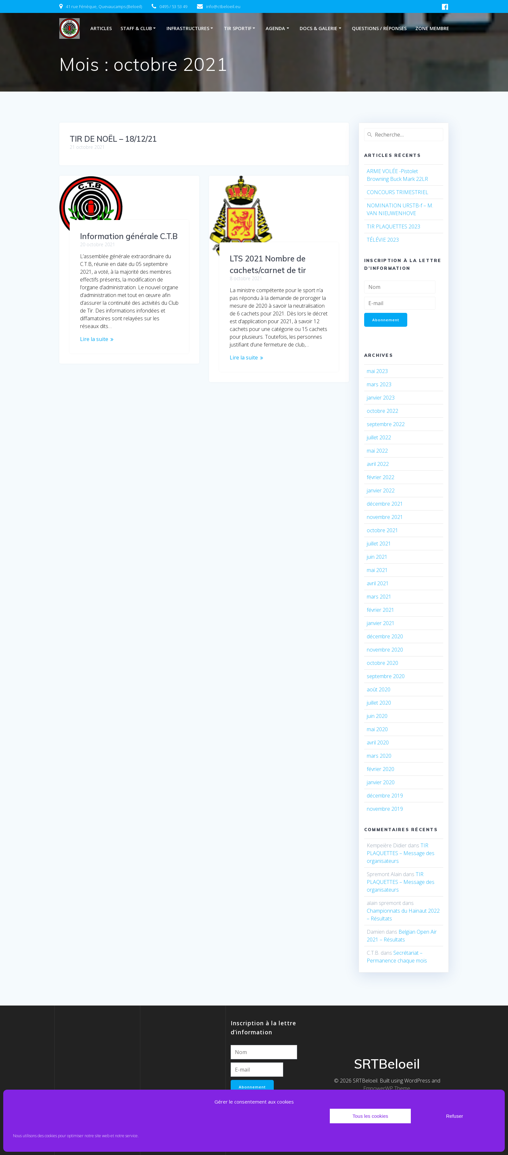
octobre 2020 (382, 663)
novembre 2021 (385, 517)
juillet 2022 (379, 438)
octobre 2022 (382, 411)
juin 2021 (377, 557)
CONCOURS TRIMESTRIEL (397, 192)
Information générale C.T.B (129, 236)
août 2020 (378, 690)
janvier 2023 (381, 398)
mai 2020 (377, 729)
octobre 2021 (382, 530)
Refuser (454, 1116)
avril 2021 (378, 584)
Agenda (275, 28)
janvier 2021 (381, 623)
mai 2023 (377, 371)
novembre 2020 (385, 650)
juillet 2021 (379, 544)
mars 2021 (379, 597)
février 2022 (380, 477)
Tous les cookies (370, 1116)
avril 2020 (378, 743)
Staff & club (136, 28)
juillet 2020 (379, 703)
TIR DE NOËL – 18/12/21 (113, 139)
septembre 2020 (386, 676)
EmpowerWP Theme (386, 1087)
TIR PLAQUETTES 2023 (393, 226)
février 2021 (380, 610)
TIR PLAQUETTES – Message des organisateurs (400, 853)
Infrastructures (188, 28)
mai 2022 (377, 451)
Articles (101, 28)
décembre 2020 (385, 637)
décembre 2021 (385, 504)
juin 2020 (377, 716)
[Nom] (399, 286)
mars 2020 (379, 756)
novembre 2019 (385, 809)
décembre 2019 (385, 796)
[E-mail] (399, 303)
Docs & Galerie (318, 28)
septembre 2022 (386, 424)
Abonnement (386, 320)
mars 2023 (379, 385)
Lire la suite (94, 339)
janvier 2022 (381, 491)
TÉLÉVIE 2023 (383, 239)
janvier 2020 (381, 782)
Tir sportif (237, 28)
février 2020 (380, 769)
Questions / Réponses (379, 28)
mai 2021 (377, 570)
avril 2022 (378, 464)
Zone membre (432, 28)
